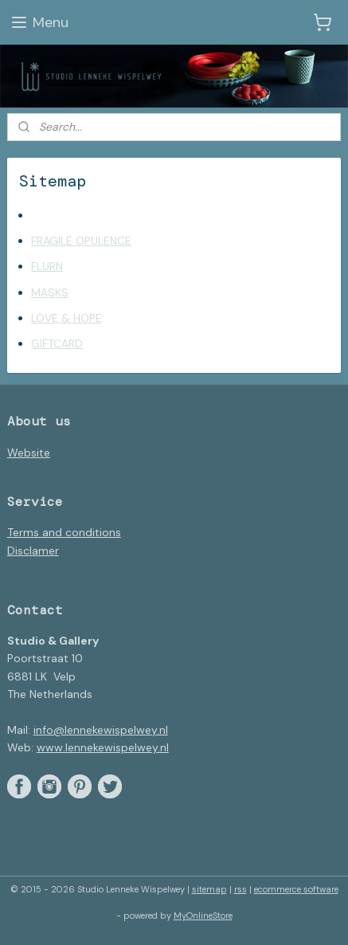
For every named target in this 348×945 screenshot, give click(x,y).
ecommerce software (296, 889)
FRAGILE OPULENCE (81, 240)
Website (28, 452)
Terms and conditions (64, 532)
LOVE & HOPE (66, 319)
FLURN (47, 267)
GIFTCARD (57, 344)
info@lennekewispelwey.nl (100, 730)
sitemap (209, 889)
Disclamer (33, 550)
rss (240, 889)
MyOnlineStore (203, 915)
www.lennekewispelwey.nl (103, 747)
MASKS (49, 292)
